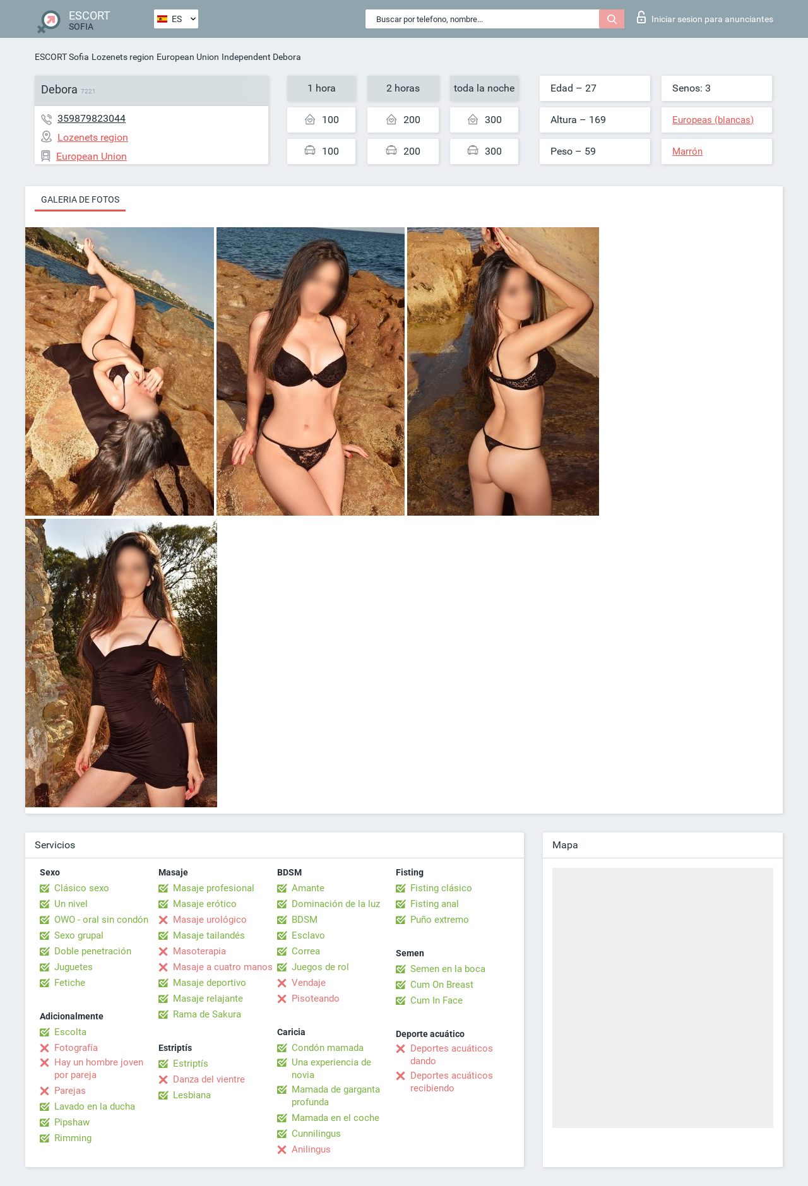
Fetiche (69, 982)
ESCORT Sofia (62, 57)
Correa (306, 951)
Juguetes (73, 967)
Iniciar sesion (705, 17)
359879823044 (91, 118)
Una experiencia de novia (331, 1069)
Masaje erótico (205, 904)
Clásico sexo (81, 888)
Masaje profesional (213, 888)
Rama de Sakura (207, 1014)
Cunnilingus (316, 1133)
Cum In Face (436, 1000)
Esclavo (308, 935)
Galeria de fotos (80, 199)
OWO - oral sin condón (101, 919)
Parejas (70, 1090)
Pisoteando (316, 998)
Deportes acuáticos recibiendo (451, 1082)
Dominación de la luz (336, 904)
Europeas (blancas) (713, 120)
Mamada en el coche (335, 1118)
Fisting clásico (441, 888)
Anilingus (311, 1149)
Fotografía (76, 1047)
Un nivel (71, 904)
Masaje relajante (208, 998)
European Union (188, 57)
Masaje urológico (210, 919)
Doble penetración (92, 951)
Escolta (70, 1032)
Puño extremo (439, 919)
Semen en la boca (447, 969)
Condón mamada (328, 1047)
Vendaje (309, 982)
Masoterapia (199, 951)
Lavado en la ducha (94, 1106)
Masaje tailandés (209, 935)
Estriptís (190, 1063)
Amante (308, 888)
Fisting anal (434, 904)
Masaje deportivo (209, 982)
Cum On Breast (441, 984)
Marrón (687, 151)
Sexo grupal (79, 935)
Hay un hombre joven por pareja (98, 1069)
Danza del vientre (209, 1079)
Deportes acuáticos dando (451, 1055)
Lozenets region (123, 57)
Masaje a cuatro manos (223, 967)
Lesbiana (192, 1095)
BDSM (305, 919)
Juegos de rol (320, 967)
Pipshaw (72, 1122)
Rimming (73, 1138)
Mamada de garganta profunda (336, 1096)
